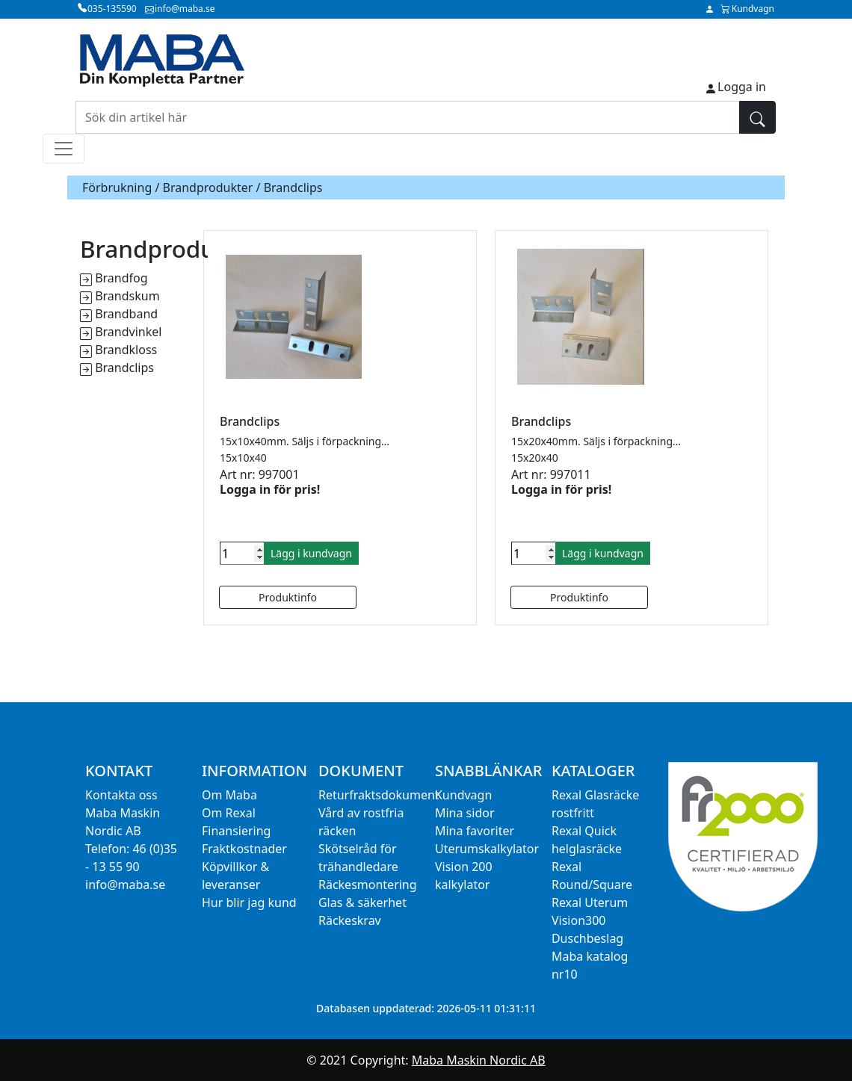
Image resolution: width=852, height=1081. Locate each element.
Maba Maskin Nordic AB (479, 1060)
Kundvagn (463, 795)
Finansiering (236, 831)
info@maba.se (125, 884)
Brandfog (121, 278)
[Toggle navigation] (63, 149)
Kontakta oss (121, 795)
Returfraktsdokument (378, 795)
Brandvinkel (128, 331)
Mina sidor (465, 813)
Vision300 (579, 920)
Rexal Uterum (590, 902)
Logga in (741, 86)
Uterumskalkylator (487, 848)
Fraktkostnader (244, 848)
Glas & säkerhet (362, 902)
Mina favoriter (474, 831)
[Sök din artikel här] (407, 117)
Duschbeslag (587, 938)
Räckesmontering (367, 884)
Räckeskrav (349, 920)
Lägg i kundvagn (311, 553)
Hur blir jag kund (249, 902)
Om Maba (229, 795)
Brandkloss (126, 349)
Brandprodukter (208, 187)
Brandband (126, 314)
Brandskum (127, 296)
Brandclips (124, 367)
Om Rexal (229, 813)
